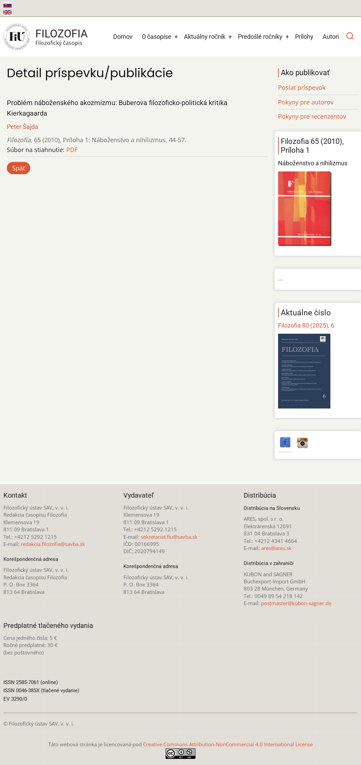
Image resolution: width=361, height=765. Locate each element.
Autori (331, 36)
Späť (18, 168)
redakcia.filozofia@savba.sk (53, 544)
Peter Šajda (22, 126)
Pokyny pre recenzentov (312, 116)
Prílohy (304, 36)
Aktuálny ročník (204, 36)
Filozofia (61, 33)
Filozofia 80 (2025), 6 (306, 325)
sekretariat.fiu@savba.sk (169, 536)
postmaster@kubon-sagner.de (296, 603)
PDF (72, 150)
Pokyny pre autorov (305, 102)
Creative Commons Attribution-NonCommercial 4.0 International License (228, 744)
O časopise (156, 36)
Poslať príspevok (301, 87)
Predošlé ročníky (260, 36)
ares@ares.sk (276, 548)
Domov (123, 36)
